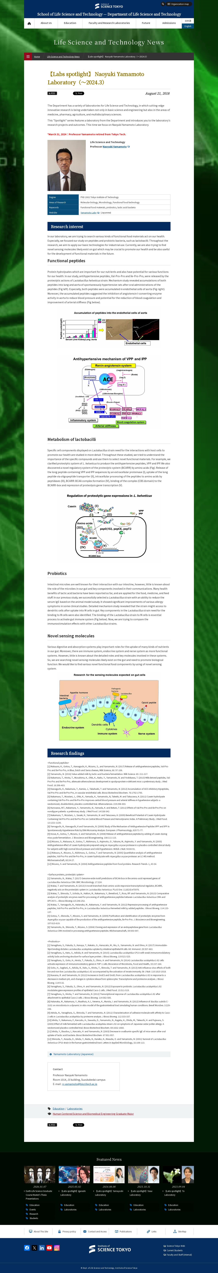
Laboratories (74, 1108)
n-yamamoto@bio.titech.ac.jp (79, 1084)
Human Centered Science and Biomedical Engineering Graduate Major (93, 1113)
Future (146, 23)
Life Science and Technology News (63, 56)
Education (70, 23)
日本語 (188, 20)
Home (37, 56)
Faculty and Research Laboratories (109, 23)
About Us (46, 23)
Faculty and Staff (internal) (179, 1254)
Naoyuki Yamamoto (116, 146)
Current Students (174, 1250)
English (188, 26)
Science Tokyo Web (176, 1245)
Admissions (169, 23)
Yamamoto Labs (90, 212)
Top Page (29, 23)
